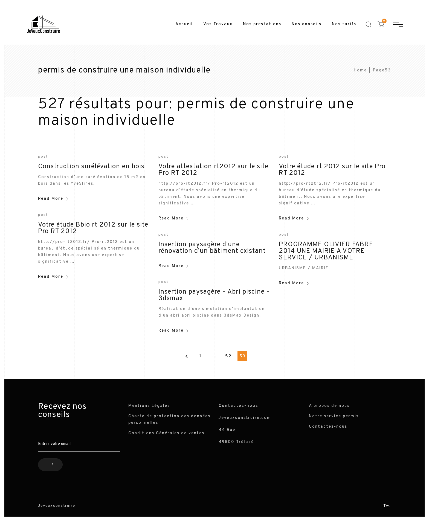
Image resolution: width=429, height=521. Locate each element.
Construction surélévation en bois (91, 167)
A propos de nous (329, 406)
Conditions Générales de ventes (166, 433)
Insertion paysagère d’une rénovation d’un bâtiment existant (212, 248)
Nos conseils (306, 24)
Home (360, 70)
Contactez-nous (328, 426)
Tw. (387, 505)
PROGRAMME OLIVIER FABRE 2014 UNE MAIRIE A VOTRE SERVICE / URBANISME (326, 251)
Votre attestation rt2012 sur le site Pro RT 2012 (213, 170)
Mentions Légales (149, 406)
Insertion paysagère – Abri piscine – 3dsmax (214, 295)
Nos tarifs (344, 24)
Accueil (184, 24)
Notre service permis (334, 416)
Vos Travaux (218, 24)
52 (228, 356)
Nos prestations (262, 24)
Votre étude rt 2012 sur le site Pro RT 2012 (332, 170)
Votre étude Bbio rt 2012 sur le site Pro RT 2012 (93, 228)
